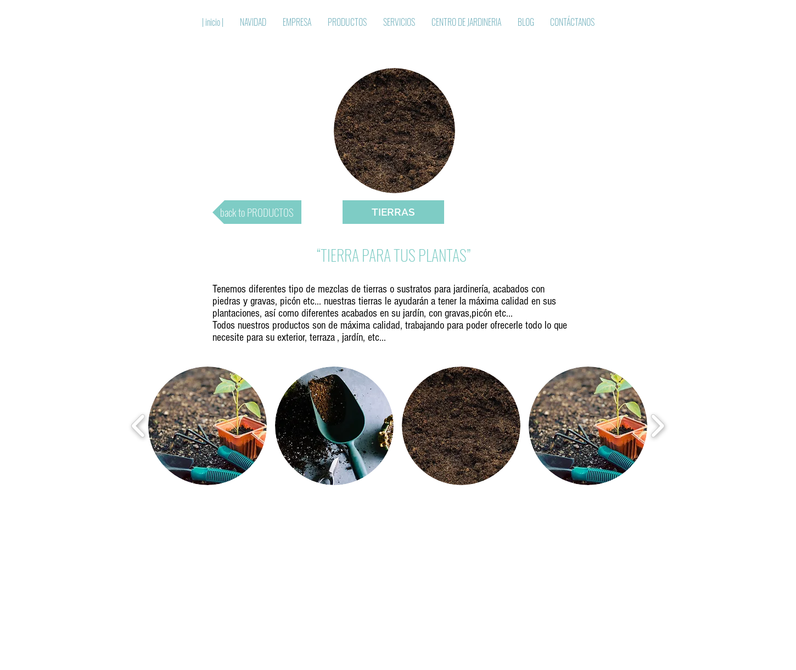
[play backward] (138, 425)
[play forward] (657, 425)
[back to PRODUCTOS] (256, 212)
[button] (393, 212)
